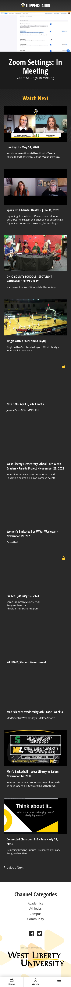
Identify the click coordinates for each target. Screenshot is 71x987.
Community (35, 919)
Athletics (35, 908)
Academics (35, 903)
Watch (35, 981)
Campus (35, 914)
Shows (12, 981)
